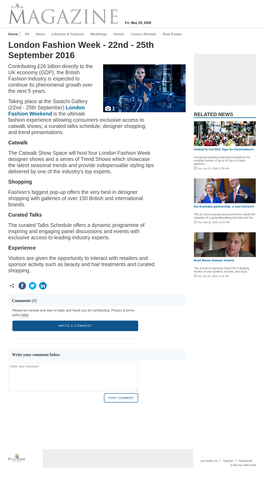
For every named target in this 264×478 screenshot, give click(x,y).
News (40, 34)
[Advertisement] (225, 79)
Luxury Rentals (143, 34)
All (27, 34)
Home (13, 34)
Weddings (98, 34)
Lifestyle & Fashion (68, 34)
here (25, 315)
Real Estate (172, 34)
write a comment (75, 325)
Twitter (228, 461)
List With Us (209, 461)
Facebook (245, 461)
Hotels (119, 34)
